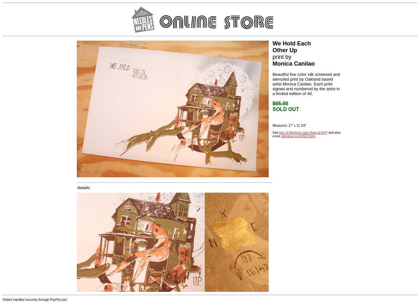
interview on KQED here (298, 136)
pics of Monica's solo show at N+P (303, 132)
